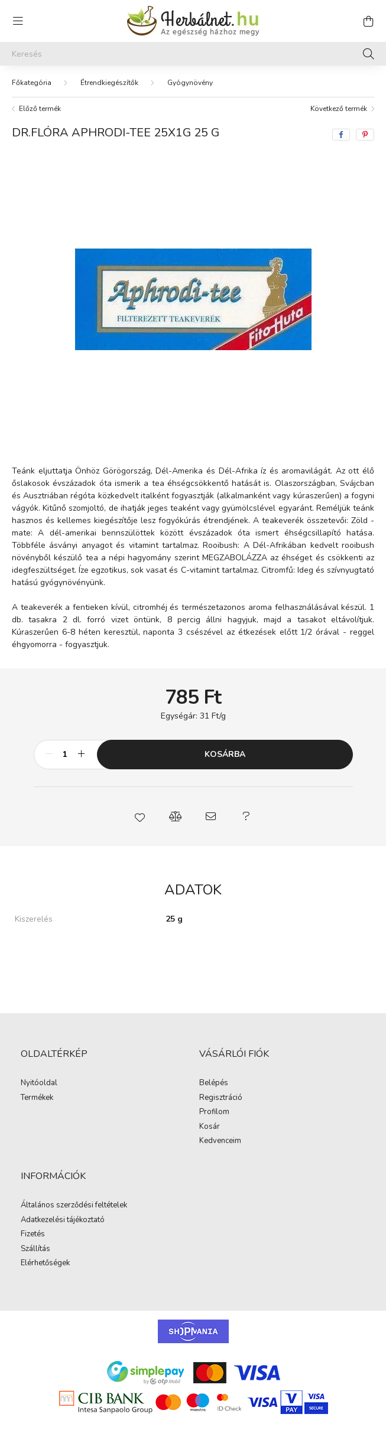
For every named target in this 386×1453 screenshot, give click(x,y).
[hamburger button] (18, 21)
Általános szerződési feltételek (74, 1205)
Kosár (209, 1127)
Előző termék (40, 108)
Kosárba (225, 754)
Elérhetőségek (45, 1263)
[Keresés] (193, 54)
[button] (140, 816)
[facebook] (341, 135)
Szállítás (35, 1249)
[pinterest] (365, 135)
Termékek (37, 1098)
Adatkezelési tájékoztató (63, 1220)
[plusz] (81, 754)
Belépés (213, 1083)
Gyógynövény (190, 82)
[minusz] (49, 754)
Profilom (214, 1112)
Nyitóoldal (39, 1083)
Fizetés (33, 1234)
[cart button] (368, 21)
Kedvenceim (220, 1141)
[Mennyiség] (65, 754)
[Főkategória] (31, 82)
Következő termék (338, 108)
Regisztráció (220, 1098)
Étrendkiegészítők (109, 82)
